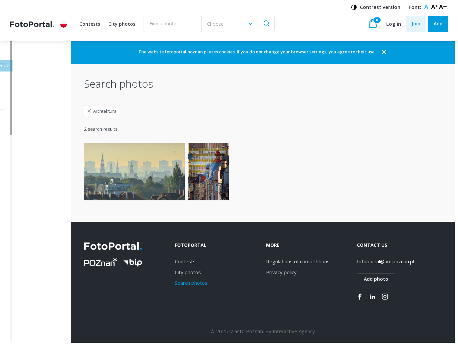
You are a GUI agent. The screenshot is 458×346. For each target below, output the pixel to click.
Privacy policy (298, 272)
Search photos (217, 282)
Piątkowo (30, 333)
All (22, 185)
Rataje (27, 287)
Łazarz (27, 276)
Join (416, 23)
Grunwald (30, 299)
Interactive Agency (311, 331)
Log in (393, 23)
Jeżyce (27, 196)
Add (438, 23)
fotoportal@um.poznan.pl (394, 261)
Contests (89, 24)
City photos (121, 24)
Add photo (385, 279)
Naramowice (34, 242)
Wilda (26, 207)
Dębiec (27, 219)
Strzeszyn (30, 264)
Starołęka (30, 253)
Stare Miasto (34, 310)
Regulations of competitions (315, 261)
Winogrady (31, 230)
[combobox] (230, 24)
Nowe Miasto (34, 322)
